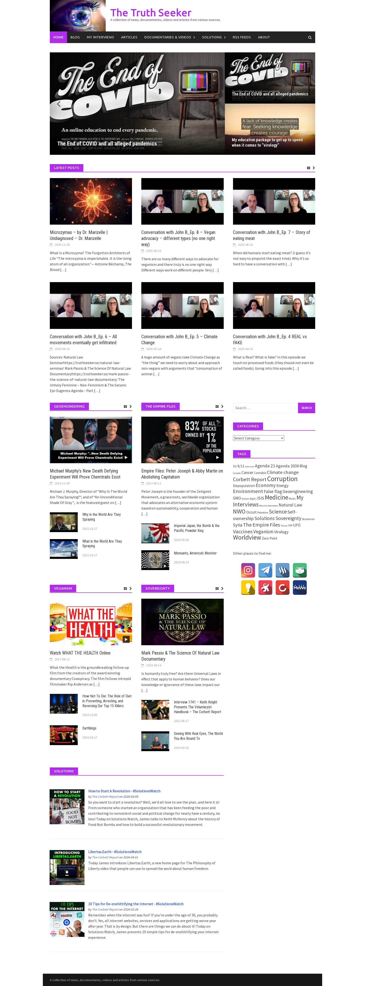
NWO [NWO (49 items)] (239, 511)
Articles (129, 37)
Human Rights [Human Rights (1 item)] (249, 498)
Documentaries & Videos (167, 37)
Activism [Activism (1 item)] (249, 466)
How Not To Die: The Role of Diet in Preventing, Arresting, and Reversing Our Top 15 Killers (107, 701)
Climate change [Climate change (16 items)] (283, 472)
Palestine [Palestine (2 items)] (262, 512)
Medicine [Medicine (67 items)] (276, 497)
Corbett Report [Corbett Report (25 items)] (249, 479)
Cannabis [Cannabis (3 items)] (260, 473)
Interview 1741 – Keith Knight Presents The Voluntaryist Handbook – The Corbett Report (197, 707)
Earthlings (89, 728)
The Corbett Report (105, 796)
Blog (75, 37)
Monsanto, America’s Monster (195, 553)
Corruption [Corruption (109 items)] (282, 478)
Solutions (212, 37)
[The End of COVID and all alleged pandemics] (137, 103)
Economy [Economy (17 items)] (266, 485)
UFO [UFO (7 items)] (297, 525)
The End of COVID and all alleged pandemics (270, 93)
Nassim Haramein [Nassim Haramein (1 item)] (268, 505)
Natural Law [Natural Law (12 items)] (290, 505)
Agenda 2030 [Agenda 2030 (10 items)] (287, 466)
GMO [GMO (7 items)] (237, 498)
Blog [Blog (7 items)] (303, 466)
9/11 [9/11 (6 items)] (240, 466)
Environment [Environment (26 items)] (248, 491)
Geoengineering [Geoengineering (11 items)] (298, 491)
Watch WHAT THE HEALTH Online (80, 653)
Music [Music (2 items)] (292, 498)
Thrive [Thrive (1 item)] (284, 525)
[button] (213, 103)
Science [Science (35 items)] (278, 511)
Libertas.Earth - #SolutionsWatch (115, 851)
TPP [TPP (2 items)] (290, 525)
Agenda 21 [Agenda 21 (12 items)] (265, 466)
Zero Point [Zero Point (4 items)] (269, 538)
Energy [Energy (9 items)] (282, 485)
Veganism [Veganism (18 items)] (263, 531)
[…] (62, 269)
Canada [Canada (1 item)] (237, 473)
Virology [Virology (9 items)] (281, 531)
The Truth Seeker (150, 12)
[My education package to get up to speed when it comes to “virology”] (270, 129)
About (264, 37)
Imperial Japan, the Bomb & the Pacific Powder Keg (197, 528)
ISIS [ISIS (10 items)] (260, 498)
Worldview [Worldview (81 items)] (247, 537)
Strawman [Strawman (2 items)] (308, 519)
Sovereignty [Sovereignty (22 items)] (288, 518)
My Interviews (100, 37)
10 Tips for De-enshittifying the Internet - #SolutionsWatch (135, 904)
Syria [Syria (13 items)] (237, 525)
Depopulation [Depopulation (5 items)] (244, 485)
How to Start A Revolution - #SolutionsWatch (124, 791)
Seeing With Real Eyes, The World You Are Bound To (198, 736)
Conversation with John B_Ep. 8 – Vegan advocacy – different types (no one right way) (178, 238)
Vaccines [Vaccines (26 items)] (243, 531)
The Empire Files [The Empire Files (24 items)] (261, 524)
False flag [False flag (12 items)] (273, 491)
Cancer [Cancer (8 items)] (247, 472)
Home (58, 37)
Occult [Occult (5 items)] (251, 512)
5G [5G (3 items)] (235, 466)
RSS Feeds (242, 37)
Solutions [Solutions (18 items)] (264, 518)
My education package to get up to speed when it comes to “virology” (267, 142)
